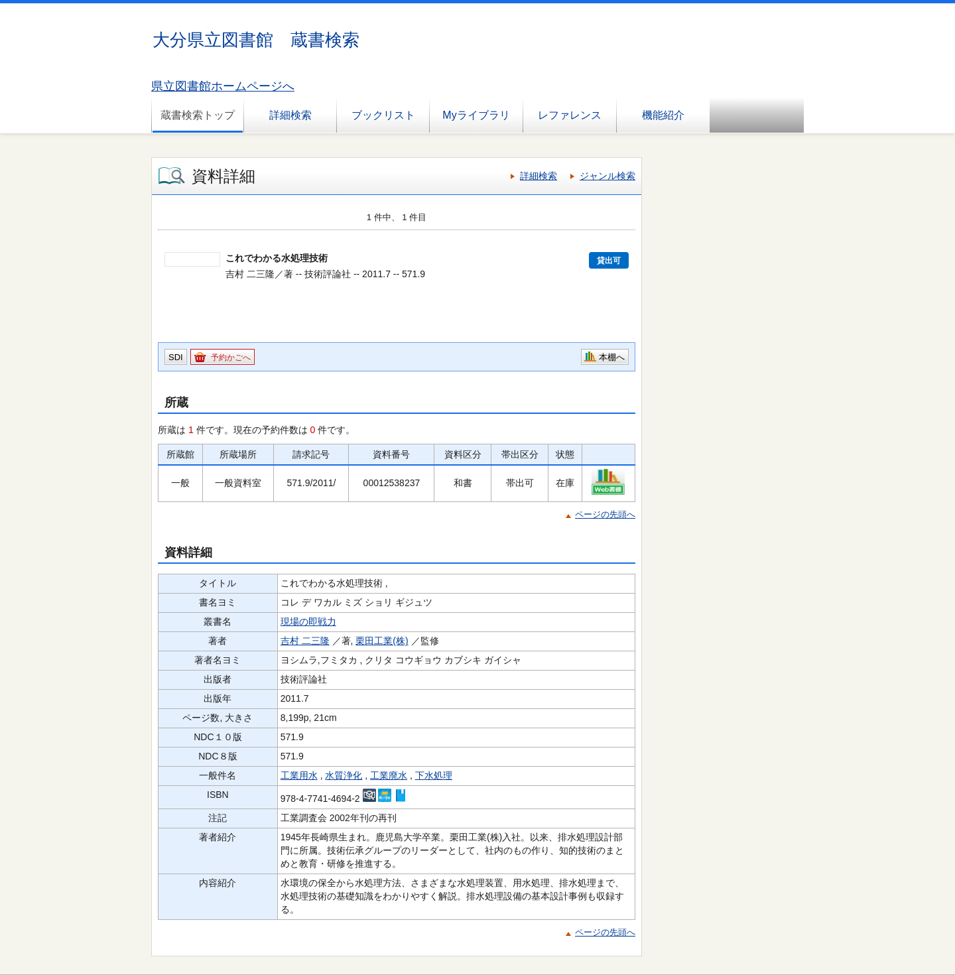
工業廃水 (388, 775)
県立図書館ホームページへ (222, 86)
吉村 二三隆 (305, 640)
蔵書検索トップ (197, 115)
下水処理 (433, 775)
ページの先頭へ (605, 514)
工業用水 (299, 775)
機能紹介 (663, 115)
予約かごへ (231, 357)
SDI (175, 357)
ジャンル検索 (607, 175)
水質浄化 (343, 775)
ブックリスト (383, 115)
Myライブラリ (475, 115)
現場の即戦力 (308, 621)
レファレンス (570, 115)
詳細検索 (290, 115)
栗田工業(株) (381, 640)
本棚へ (612, 357)
